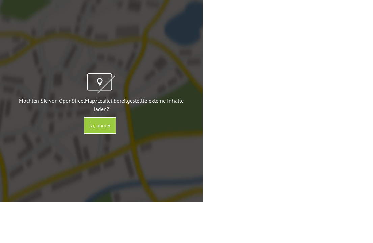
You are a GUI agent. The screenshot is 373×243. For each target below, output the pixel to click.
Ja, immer (100, 125)
